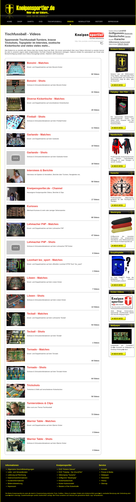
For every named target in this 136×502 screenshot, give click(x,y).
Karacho (119, 39)
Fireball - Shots (36, 116)
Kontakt (104, 469)
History (99, 22)
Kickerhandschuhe (66, 481)
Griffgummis (116, 33)
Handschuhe (116, 36)
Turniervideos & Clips (40, 403)
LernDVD (122, 31)
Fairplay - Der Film (119, 92)
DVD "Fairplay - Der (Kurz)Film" (71, 472)
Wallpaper (115, 325)
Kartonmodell (125, 42)
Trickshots (33, 385)
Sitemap (104, 484)
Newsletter (84, 22)
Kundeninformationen (16, 481)
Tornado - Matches (38, 349)
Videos (70, 22)
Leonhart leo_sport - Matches (44, 260)
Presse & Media (107, 472)
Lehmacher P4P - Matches (43, 224)
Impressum (113, 22)
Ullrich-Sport (123, 44)
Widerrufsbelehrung (15, 484)
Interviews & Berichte (40, 170)
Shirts (30, 22)
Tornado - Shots (36, 367)
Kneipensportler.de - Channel (44, 188)
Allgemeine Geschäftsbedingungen (21, 469)
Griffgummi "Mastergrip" (68, 478)
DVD (40, 22)
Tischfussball (55, 22)
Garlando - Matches (39, 134)
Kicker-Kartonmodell (66, 484)
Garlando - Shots (37, 152)
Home (9, 22)
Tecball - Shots (36, 331)
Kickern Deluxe (113, 31)
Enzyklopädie (117, 252)
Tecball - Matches (37, 313)
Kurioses (32, 206)
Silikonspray (114, 42)
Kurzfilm (111, 39)
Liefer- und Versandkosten (17, 472)
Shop (19, 22)
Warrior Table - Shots (39, 439)
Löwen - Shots (35, 295)
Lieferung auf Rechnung (17, 475)
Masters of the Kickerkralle (69, 486)
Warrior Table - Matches (41, 421)
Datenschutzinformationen (17, 478)
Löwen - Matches (37, 277)
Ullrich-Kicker (113, 44)
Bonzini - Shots (36, 80)
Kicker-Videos (117, 292)
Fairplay (128, 37)
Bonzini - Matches (38, 63)
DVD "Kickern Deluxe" (67, 469)
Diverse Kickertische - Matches (45, 98)
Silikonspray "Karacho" (67, 475)
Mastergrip (128, 34)
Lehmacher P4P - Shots (41, 242)
